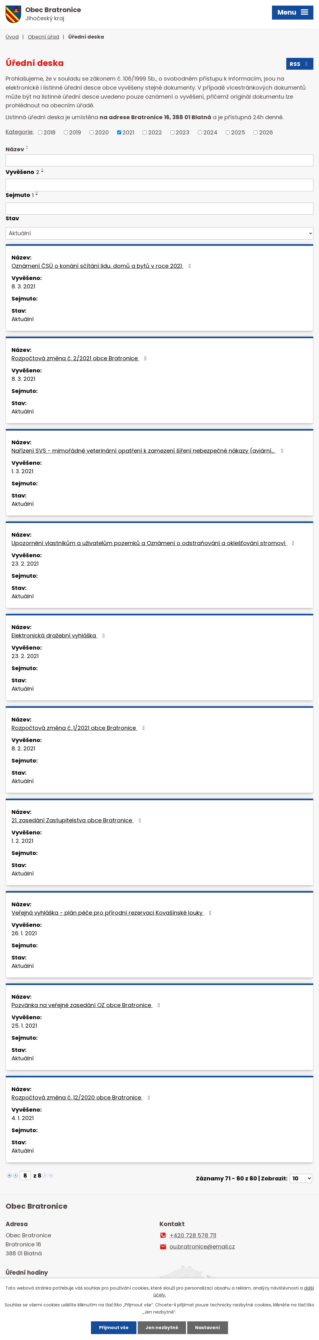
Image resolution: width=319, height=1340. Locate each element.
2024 (210, 132)
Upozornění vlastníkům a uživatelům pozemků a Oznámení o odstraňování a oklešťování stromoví (154, 543)
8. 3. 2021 (23, 286)
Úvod (12, 36)
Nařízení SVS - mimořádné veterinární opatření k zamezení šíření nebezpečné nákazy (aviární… (149, 451)
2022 (155, 132)
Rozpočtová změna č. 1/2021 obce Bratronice (79, 728)
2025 (238, 132)
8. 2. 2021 (23, 748)
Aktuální (23, 319)
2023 (182, 132)
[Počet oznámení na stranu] (301, 1178)
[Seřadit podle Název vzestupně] (27, 146)
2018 (49, 132)
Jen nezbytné (161, 1327)
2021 (128, 132)
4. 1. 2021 (23, 1118)
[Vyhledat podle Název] (159, 160)
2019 (75, 132)
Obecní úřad (43, 36)
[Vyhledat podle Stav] (159, 233)
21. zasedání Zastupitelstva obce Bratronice (78, 820)
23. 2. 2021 (25, 563)
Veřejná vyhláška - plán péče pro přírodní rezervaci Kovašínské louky (113, 913)
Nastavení (207, 1327)
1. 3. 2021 (22, 471)
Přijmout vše (114, 1327)
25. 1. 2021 (24, 1026)
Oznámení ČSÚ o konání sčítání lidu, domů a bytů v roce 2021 (102, 266)
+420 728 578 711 (192, 1235)
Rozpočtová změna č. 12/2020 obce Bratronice (82, 1097)
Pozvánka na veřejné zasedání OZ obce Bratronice (87, 1005)
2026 (266, 132)
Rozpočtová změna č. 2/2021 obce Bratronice (80, 358)
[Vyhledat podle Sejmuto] (159, 209)
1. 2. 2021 (22, 841)
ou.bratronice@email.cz (202, 1246)
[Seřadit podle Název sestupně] (27, 148)
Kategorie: (20, 132)
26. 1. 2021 (24, 933)
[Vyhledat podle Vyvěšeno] (159, 185)
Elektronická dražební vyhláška (59, 635)
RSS (300, 64)
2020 (102, 132)
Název (15, 149)
